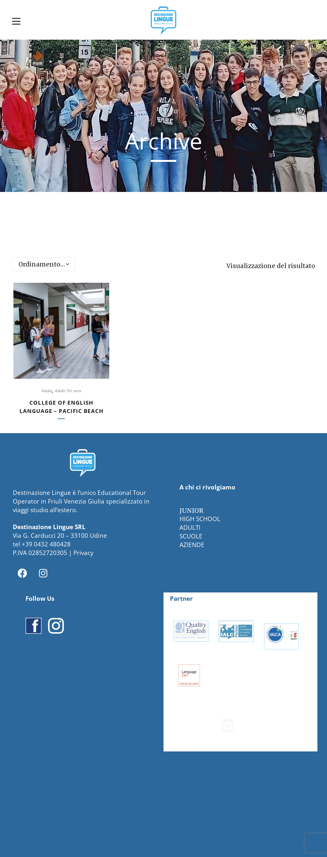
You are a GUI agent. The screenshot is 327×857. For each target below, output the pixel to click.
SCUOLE (190, 536)
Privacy (83, 553)
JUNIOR (191, 510)
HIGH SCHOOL (199, 519)
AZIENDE (191, 545)
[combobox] (44, 264)
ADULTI (189, 527)
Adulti (47, 390)
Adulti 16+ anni (68, 390)
